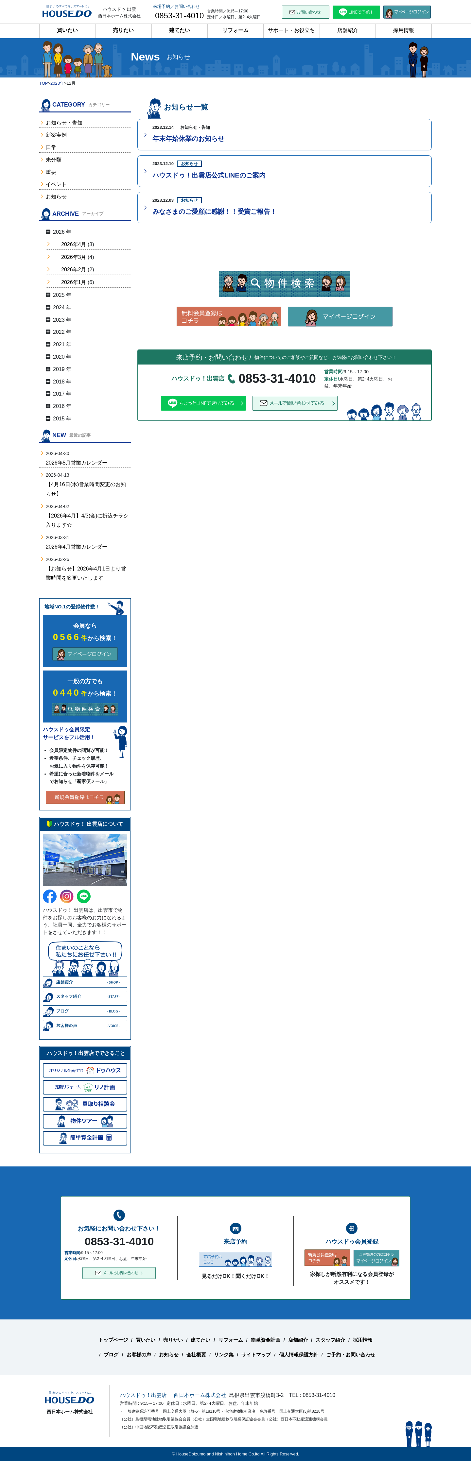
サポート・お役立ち (291, 30)
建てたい (179, 30)
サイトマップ (256, 1354)
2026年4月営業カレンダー (77, 547)
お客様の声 (139, 1354)
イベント (56, 184)
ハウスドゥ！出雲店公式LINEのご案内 (209, 175)
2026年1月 (73, 282)
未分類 (53, 159)
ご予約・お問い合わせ (350, 1354)
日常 (51, 147)
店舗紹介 (347, 30)
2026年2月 (73, 269)
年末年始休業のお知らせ (188, 138)
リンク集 (224, 1354)
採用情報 (403, 30)
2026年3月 (73, 257)
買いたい (67, 30)
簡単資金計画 (265, 1340)
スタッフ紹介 (330, 1340)
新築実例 (56, 135)
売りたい (123, 30)
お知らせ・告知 (64, 123)
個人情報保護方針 (298, 1354)
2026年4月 (73, 244)
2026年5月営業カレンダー (77, 463)
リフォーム (235, 30)
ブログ (111, 1354)
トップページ (113, 1340)
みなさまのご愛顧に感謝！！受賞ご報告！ (214, 211)
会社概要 (196, 1354)
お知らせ (56, 196)
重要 (51, 172)
